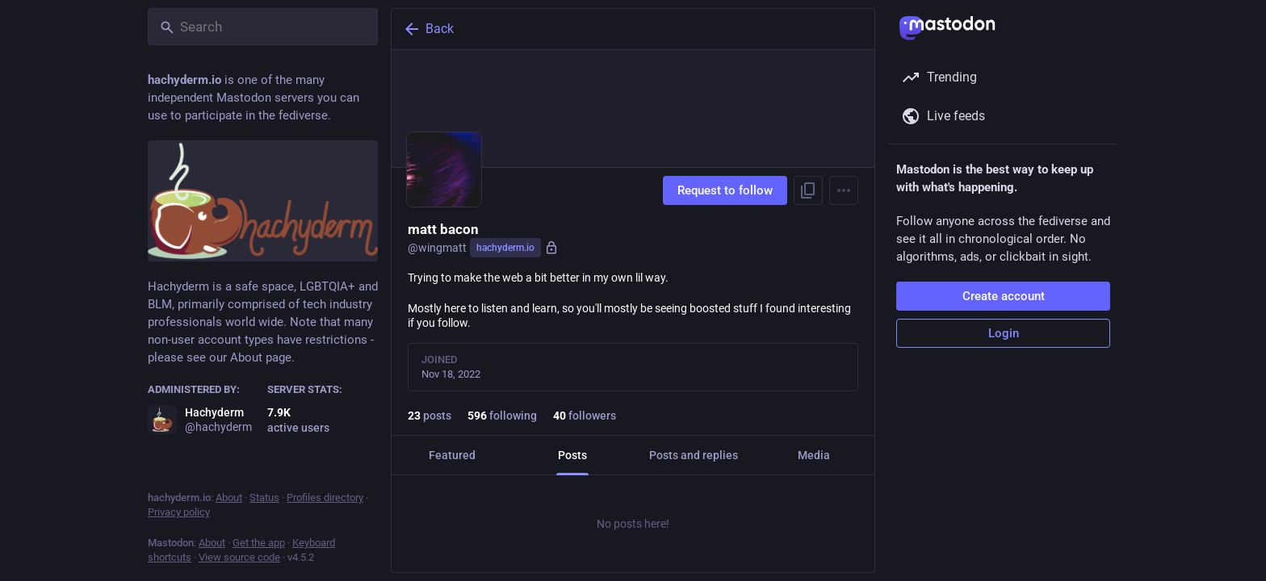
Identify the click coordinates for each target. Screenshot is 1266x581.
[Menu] (843, 190)
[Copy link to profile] (808, 190)
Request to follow (725, 190)
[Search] (263, 26)
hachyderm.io (505, 247)
